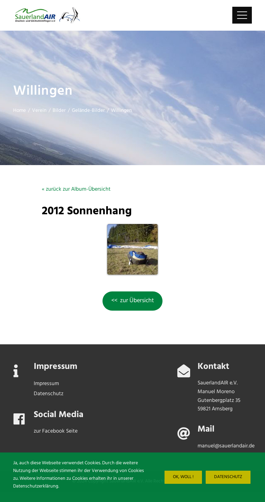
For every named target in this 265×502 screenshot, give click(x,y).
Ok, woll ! (183, 477)
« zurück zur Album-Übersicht (76, 189)
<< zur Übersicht (132, 301)
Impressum (46, 383)
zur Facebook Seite (56, 431)
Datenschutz (228, 477)
